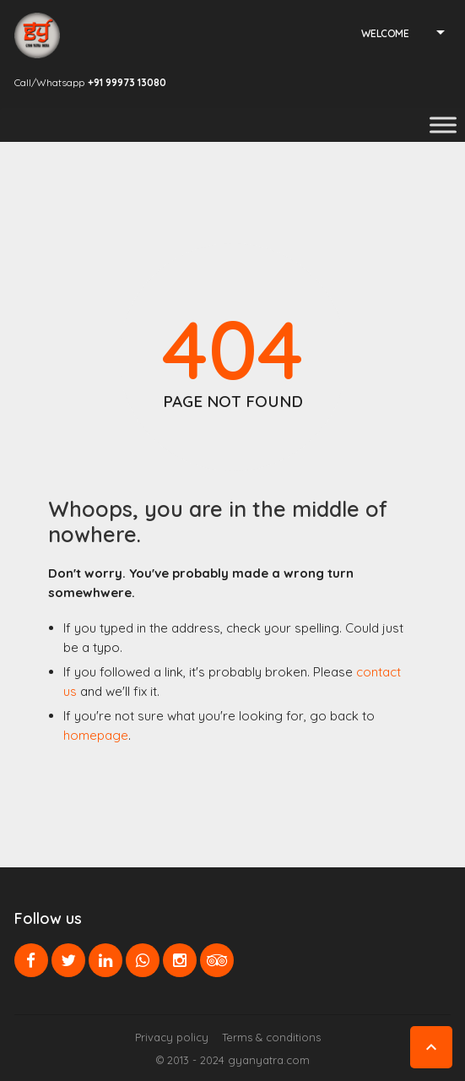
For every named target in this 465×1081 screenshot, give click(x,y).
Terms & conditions (271, 1037)
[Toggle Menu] (443, 125)
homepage (95, 735)
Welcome (384, 33)
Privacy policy (171, 1037)
